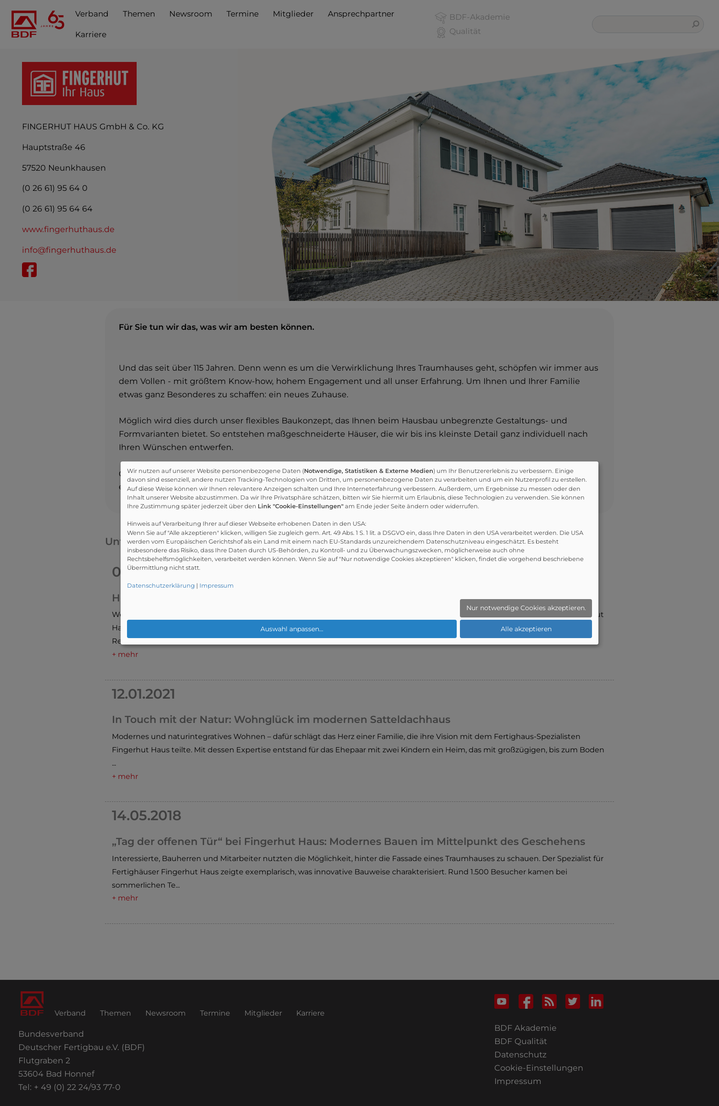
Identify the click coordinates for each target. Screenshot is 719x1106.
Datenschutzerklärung (161, 585)
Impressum (216, 585)
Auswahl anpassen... (291, 629)
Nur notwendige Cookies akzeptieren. (526, 608)
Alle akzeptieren (526, 629)
